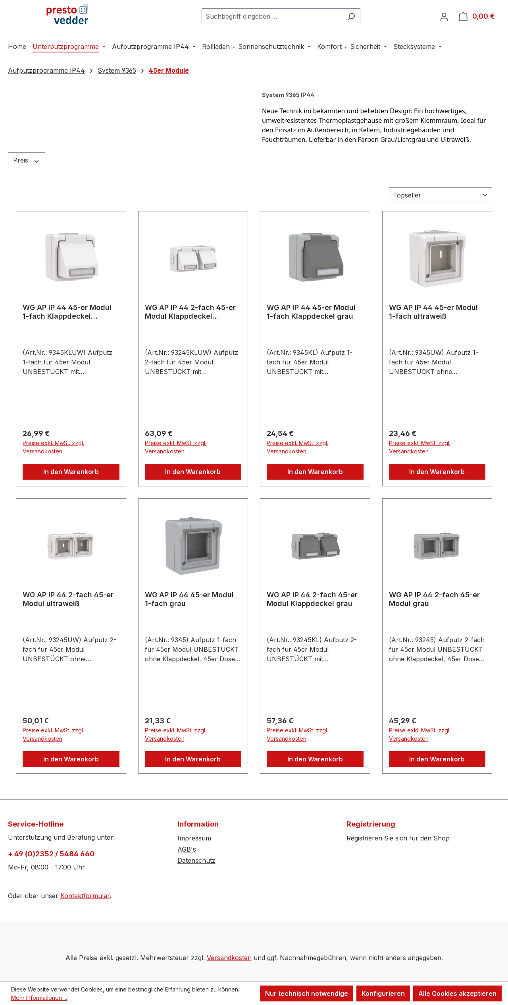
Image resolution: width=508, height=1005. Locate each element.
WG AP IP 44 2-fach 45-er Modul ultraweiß (68, 599)
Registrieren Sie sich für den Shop (398, 838)
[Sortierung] (440, 195)
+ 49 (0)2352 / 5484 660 (51, 854)
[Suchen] (351, 16)
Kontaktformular (85, 896)
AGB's (186, 849)
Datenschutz (196, 860)
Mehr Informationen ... (39, 997)
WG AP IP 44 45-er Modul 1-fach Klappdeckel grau (311, 311)
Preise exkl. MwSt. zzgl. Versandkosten (53, 447)
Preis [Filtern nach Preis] (26, 160)
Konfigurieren (383, 993)
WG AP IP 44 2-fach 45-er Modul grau (434, 599)
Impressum (194, 838)
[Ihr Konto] (444, 16)
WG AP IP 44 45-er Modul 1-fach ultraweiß (433, 311)
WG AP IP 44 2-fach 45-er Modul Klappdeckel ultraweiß (190, 312)
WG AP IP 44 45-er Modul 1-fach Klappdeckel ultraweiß (67, 312)
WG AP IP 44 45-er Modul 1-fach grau (189, 599)
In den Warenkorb (71, 472)
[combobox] (272, 16)
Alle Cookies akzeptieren (457, 993)
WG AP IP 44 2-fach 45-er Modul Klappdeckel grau (312, 599)
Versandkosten (229, 958)
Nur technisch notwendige (306, 993)
